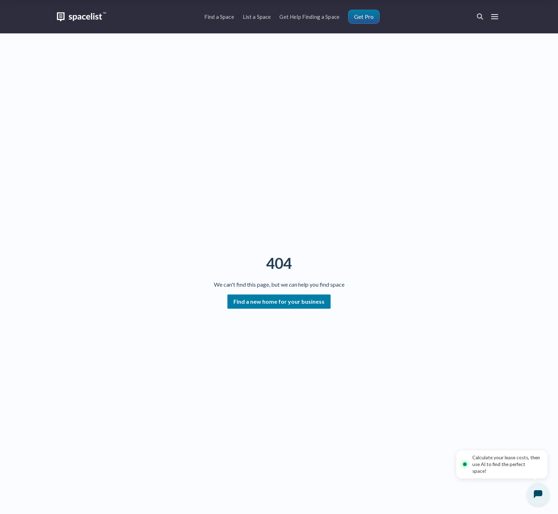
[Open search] (480, 16)
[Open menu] (494, 17)
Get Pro (364, 16)
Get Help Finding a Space (309, 16)
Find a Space (219, 16)
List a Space (257, 16)
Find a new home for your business (279, 301)
